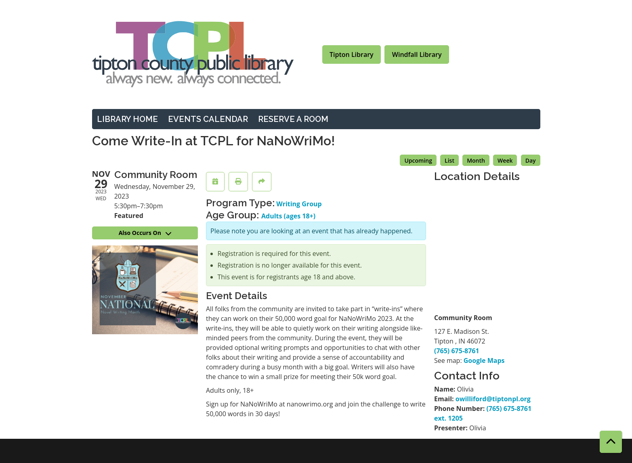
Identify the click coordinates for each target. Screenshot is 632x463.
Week (505, 160)
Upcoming (418, 160)
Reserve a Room (293, 119)
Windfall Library (417, 54)
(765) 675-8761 (456, 350)
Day (530, 160)
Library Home (127, 119)
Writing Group (299, 203)
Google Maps (484, 360)
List (449, 160)
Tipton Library (352, 54)
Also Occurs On (145, 233)
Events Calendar (208, 119)
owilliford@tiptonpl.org (493, 398)
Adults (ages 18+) (288, 216)
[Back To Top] (611, 442)
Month (476, 160)
